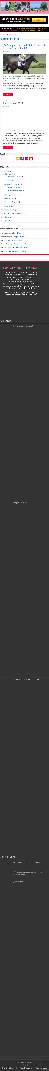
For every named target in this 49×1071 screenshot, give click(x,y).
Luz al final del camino (15, 240)
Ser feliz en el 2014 (13, 103)
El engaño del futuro (19, 237)
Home (3, 35)
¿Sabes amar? (18, 882)
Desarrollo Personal (12, 184)
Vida (9, 180)
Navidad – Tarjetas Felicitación (14, 213)
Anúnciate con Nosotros (24, 1062)
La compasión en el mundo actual (26, 862)
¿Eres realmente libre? (22, 247)
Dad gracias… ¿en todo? (23, 326)
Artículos (6, 171)
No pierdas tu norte (21, 503)
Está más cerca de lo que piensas (26, 679)
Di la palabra (16, 233)
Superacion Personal (15, 191)
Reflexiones (7, 217)
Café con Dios (8, 210)
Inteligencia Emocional (12, 195)
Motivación (9, 198)
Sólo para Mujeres (11, 202)
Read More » (7, 95)
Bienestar (8, 174)
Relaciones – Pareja (14, 177)
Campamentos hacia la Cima (17, 251)
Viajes (5, 221)
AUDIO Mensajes (9, 206)
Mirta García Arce (7, 247)
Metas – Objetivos (14, 187)
